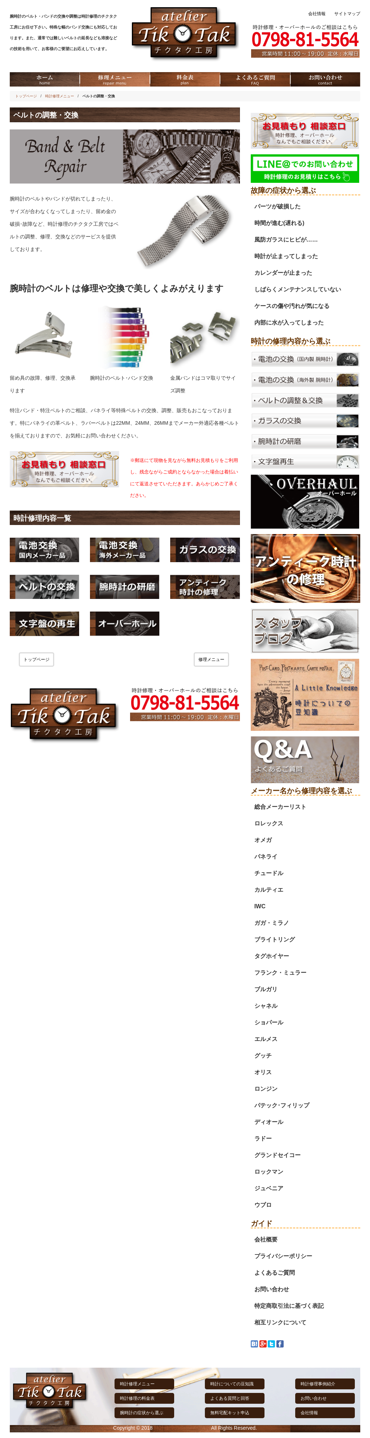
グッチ (263, 1056)
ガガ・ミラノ (271, 923)
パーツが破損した (277, 206)
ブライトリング (274, 939)
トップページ (26, 96)
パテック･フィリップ (281, 1105)
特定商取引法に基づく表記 (289, 1306)
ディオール (268, 1122)
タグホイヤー (271, 956)
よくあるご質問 (274, 1273)
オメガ (263, 840)
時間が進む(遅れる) (279, 223)
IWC (260, 906)
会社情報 (317, 13)
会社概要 (266, 1239)
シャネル (266, 1006)
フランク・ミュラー (280, 973)
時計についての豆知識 (232, 1383)
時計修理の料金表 (137, 1398)
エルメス (266, 1039)
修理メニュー (211, 659)
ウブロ (263, 1205)
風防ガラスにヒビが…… (286, 240)
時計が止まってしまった (286, 256)
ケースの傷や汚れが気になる (292, 306)
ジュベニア (268, 1188)
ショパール (268, 1022)
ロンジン (266, 1089)
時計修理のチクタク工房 (182, 1428)
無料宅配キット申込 (229, 1412)
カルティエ (268, 890)
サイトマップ (347, 13)
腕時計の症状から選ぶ (141, 1412)
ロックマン (268, 1172)
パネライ (266, 856)
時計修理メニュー (59, 96)
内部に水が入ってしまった (289, 322)
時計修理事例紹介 (318, 1383)
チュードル (268, 873)
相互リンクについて (280, 1322)
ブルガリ (266, 989)
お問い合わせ (271, 1289)
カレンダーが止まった (283, 273)
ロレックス (268, 823)
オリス (263, 1072)
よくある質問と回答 (229, 1398)
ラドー (263, 1138)
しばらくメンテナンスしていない (297, 289)
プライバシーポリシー (283, 1256)
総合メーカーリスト (280, 807)
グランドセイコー (277, 1155)
